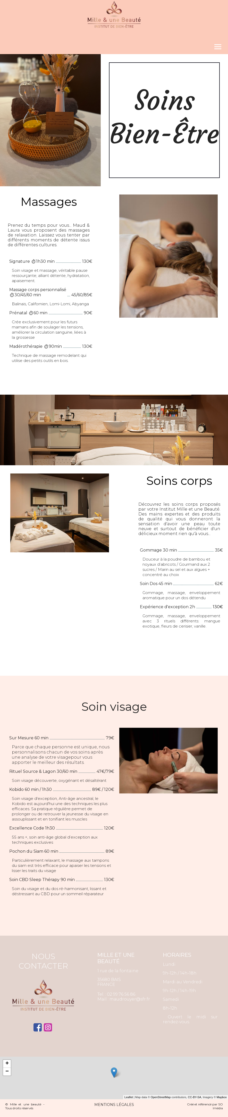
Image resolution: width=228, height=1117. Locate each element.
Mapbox (222, 1097)
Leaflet (128, 1097)
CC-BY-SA (194, 1097)
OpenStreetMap (161, 1097)
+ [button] (7, 1064)
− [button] (7, 1072)
